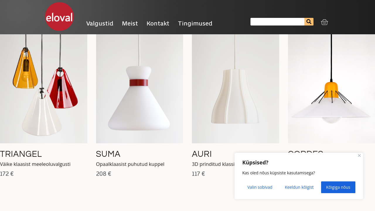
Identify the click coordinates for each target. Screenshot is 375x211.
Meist (130, 23)
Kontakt (157, 23)
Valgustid (99, 23)
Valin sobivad (259, 187)
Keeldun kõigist (299, 187)
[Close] (359, 155)
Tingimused (196, 23)
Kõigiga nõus (338, 187)
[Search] (308, 21)
